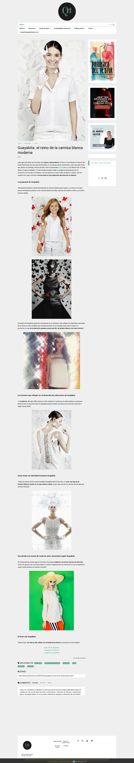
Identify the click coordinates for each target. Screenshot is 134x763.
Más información (79, 761)
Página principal (57, 741)
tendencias (27, 143)
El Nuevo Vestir (79, 28)
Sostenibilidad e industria (62, 28)
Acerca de (32, 28)
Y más (85, 761)
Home (22, 28)
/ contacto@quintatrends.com (29, 32)
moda (35, 143)
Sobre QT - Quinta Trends (66, 742)
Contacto (65, 745)
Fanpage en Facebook (51, 650)
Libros (91, 28)
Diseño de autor (45, 28)
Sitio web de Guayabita (51, 648)
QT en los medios (57, 746)
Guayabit (62, 167)
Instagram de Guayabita (51, 653)
